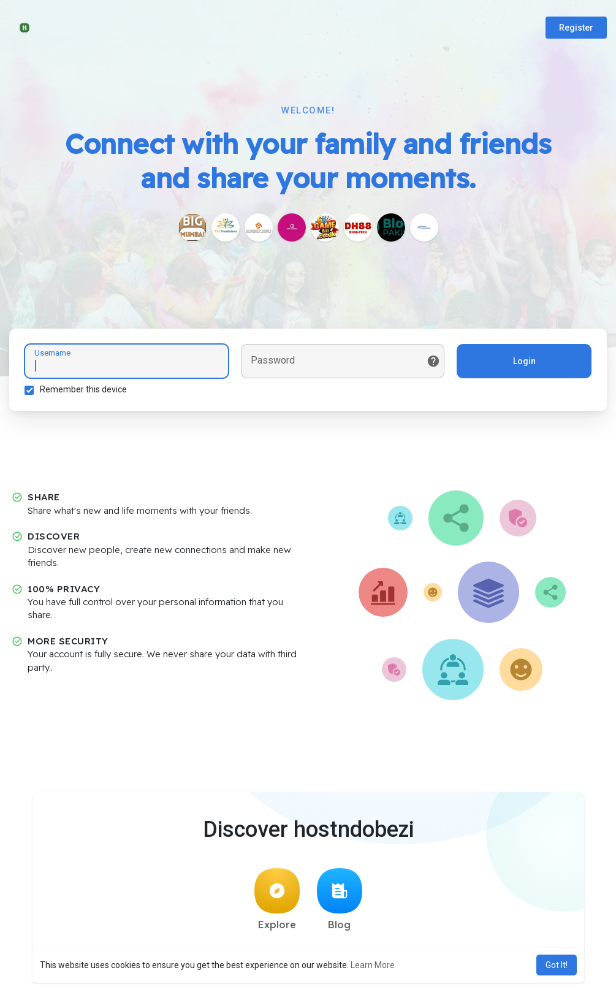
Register (576, 27)
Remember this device (83, 389)
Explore (277, 899)
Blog (339, 899)
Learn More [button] (373, 965)
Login (524, 361)
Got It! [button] (557, 965)
